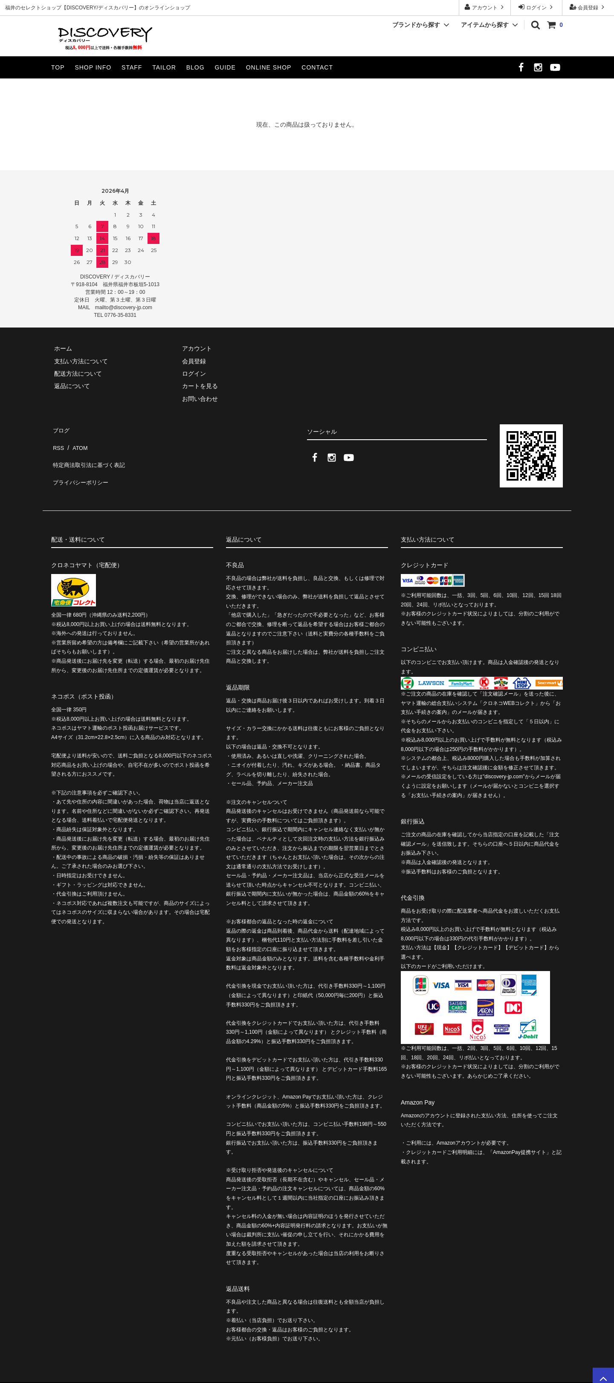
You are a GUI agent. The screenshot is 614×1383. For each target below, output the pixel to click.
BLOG (195, 67)
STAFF (132, 67)
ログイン (536, 7)
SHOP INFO (93, 67)
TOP (58, 67)
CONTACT (317, 67)
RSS (57, 441)
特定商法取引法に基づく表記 (90, 453)
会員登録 (588, 7)
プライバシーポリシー (81, 466)
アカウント (485, 7)
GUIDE (224, 67)
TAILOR (164, 67)
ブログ (60, 428)
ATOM (76, 441)
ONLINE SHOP (269, 67)
